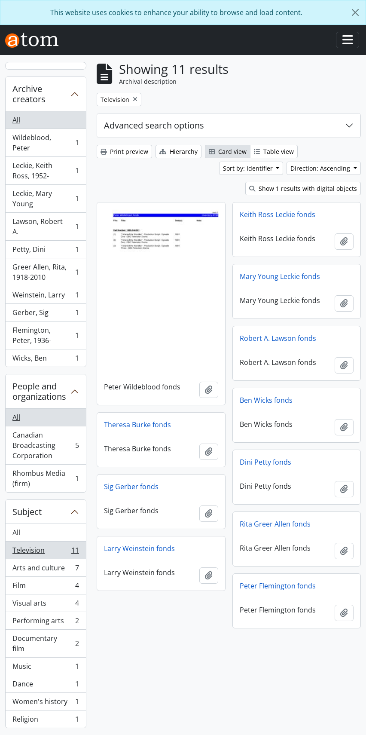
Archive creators (29, 94)
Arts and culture (45, 570)
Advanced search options (154, 125)
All (16, 120)
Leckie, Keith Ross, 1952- (45, 171)
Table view (274, 151)
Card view (228, 151)
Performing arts (45, 623)
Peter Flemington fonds (278, 586)
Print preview (124, 151)
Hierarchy (178, 151)
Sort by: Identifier (248, 168)
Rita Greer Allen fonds (275, 524)
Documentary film (45, 643)
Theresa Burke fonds (137, 424)
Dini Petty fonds (265, 462)
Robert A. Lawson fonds (278, 338)
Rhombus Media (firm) (45, 478)
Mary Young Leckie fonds (280, 276)
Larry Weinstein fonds (139, 548)
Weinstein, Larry (45, 297)
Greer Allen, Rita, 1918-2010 (45, 272)
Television (45, 552)
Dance (45, 686)
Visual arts (45, 605)
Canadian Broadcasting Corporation (45, 445)
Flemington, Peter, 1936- (45, 335)
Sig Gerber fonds (131, 486)
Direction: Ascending (321, 168)
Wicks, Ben (45, 360)
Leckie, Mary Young (45, 198)
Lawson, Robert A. (45, 226)
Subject (27, 512)
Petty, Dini (45, 251)
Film (45, 587)
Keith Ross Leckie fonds (277, 214)
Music (45, 668)
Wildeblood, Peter (45, 143)
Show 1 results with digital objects (303, 188)
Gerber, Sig (45, 314)
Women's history (45, 703)
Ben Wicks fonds (266, 400)
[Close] (355, 12)
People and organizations (39, 391)
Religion (45, 721)
